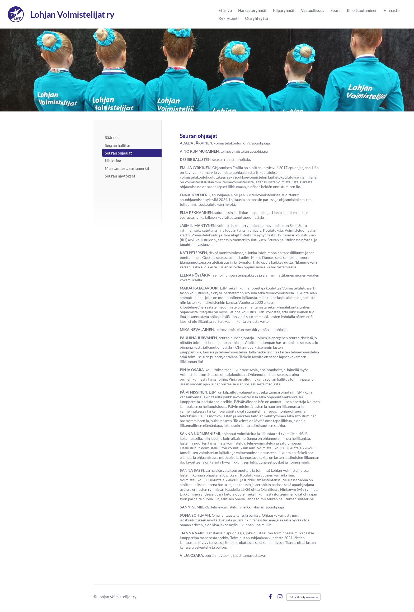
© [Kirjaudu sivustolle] (95, 596)
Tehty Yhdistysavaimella (303, 597)
